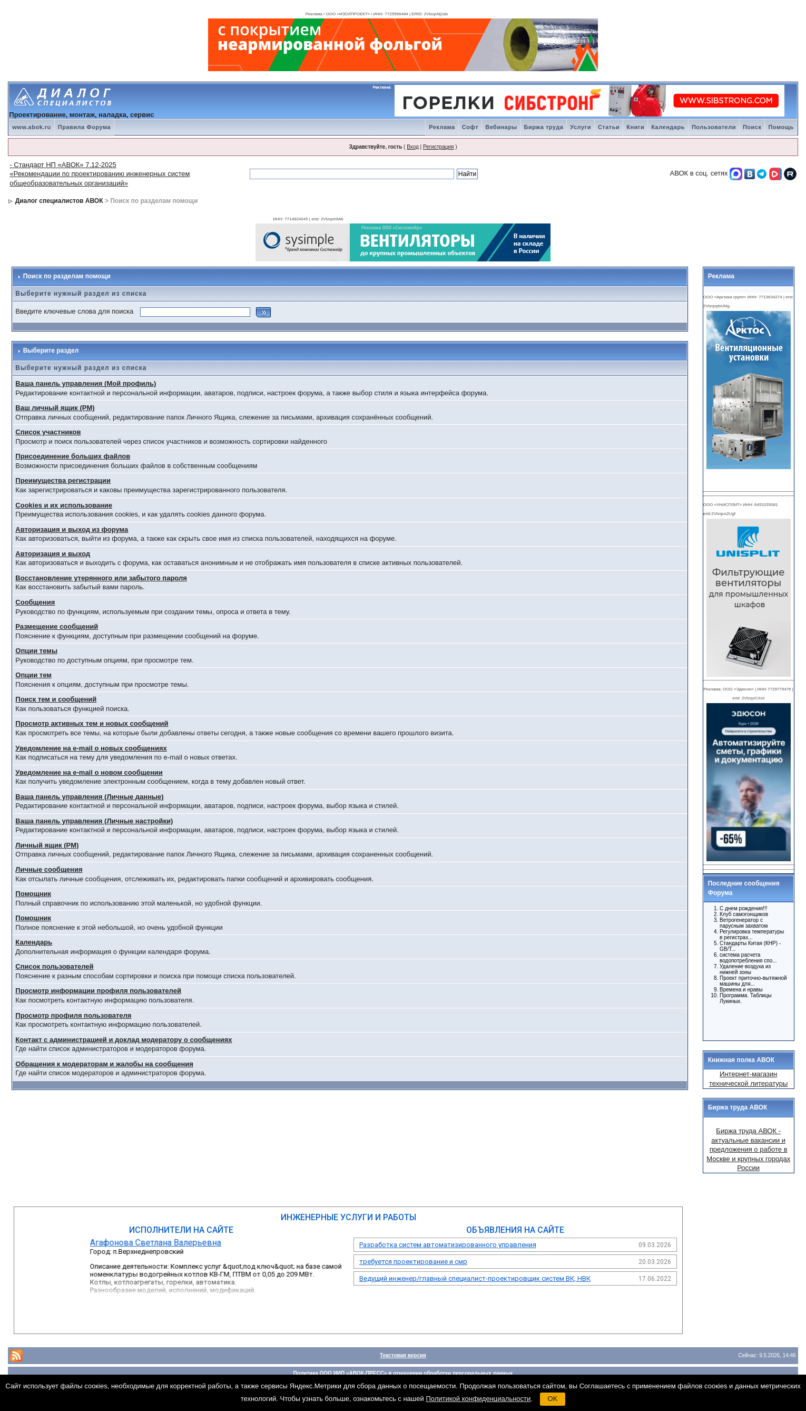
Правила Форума (84, 127)
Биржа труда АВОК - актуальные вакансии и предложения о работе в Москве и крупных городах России (748, 1149)
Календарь (668, 127)
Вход (413, 147)
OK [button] (553, 1399)
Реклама (442, 127)
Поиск (752, 127)
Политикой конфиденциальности (478, 1399)
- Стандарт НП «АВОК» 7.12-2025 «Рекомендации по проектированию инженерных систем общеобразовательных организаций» (99, 174)
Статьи (609, 127)
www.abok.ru (31, 127)
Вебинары (501, 127)
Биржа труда (544, 127)
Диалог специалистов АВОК (59, 201)
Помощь (780, 127)
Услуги (580, 127)
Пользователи (714, 127)
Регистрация (438, 147)
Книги (635, 127)
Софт (470, 127)
